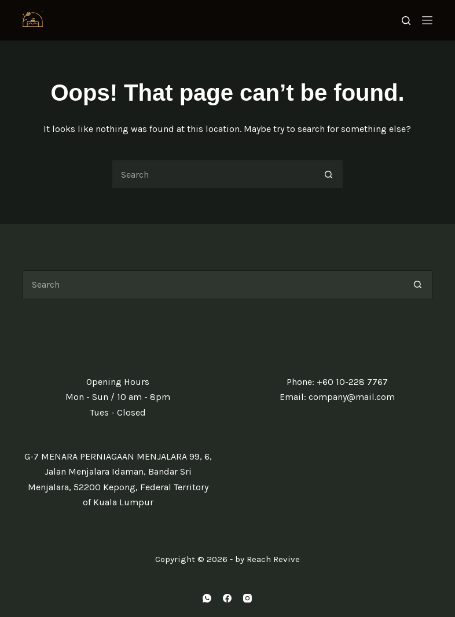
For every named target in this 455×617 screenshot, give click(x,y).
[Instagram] (247, 598)
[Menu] (427, 20)
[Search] (406, 20)
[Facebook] (227, 598)
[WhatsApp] (207, 598)
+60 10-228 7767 (352, 381)
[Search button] (328, 174)
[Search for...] (213, 174)
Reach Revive (273, 559)
